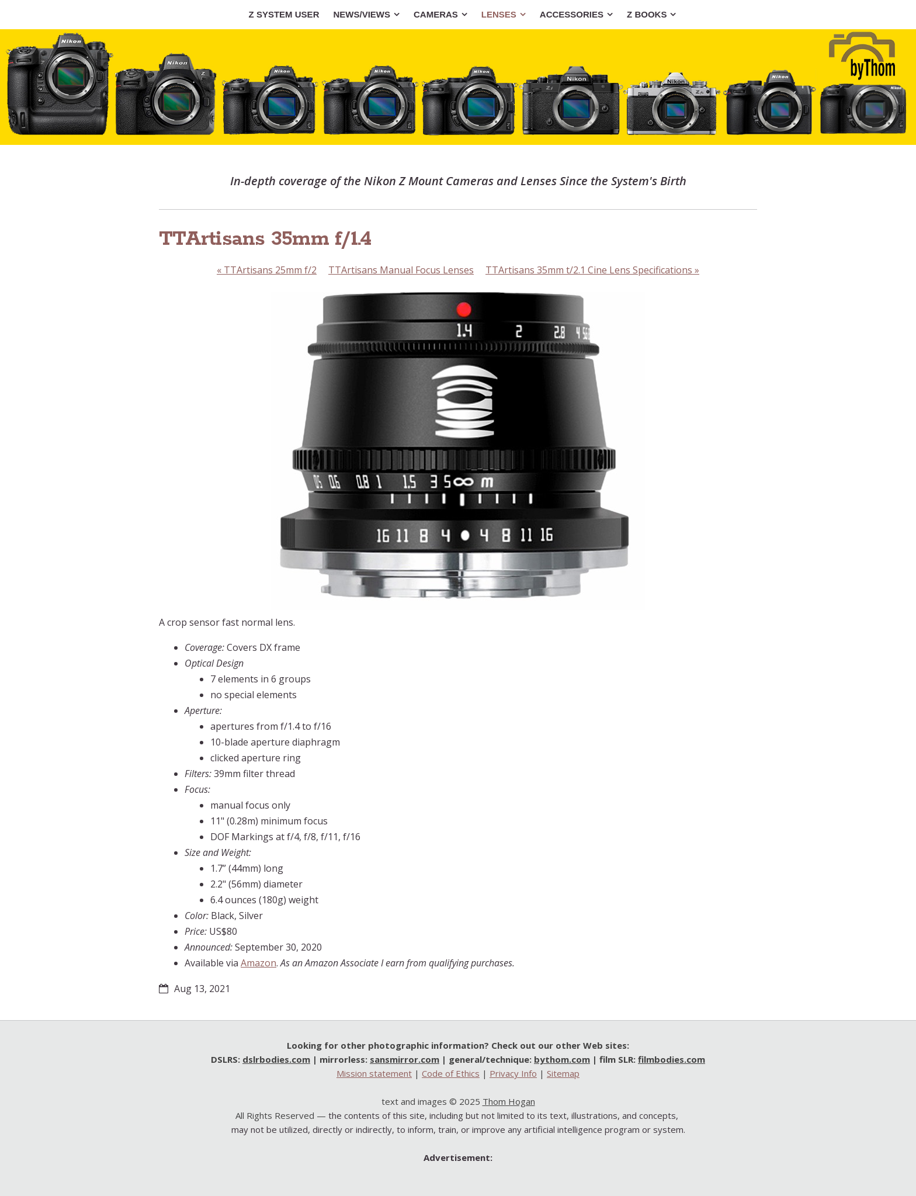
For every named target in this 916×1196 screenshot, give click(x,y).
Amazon (258, 962)
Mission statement (374, 1073)
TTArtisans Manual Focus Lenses (401, 270)
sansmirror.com (404, 1059)
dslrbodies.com (276, 1059)
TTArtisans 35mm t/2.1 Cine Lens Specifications (592, 270)
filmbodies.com (671, 1059)
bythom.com (562, 1059)
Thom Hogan (509, 1101)
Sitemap (563, 1073)
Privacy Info (513, 1073)
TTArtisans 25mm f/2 (267, 270)
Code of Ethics (451, 1073)
